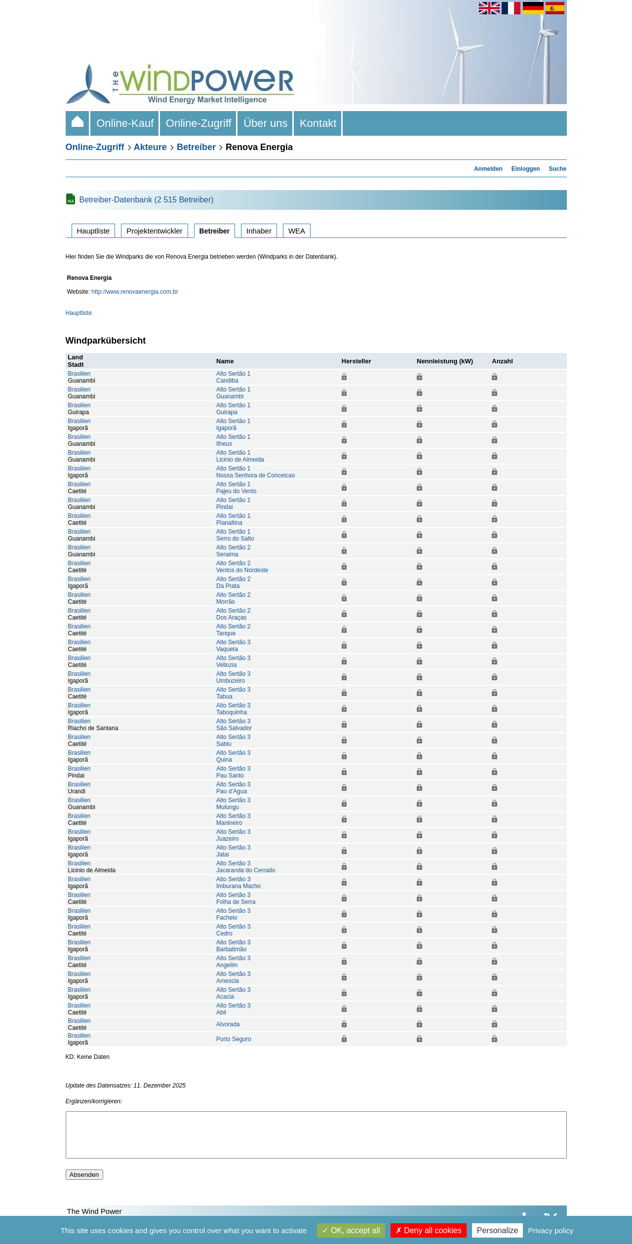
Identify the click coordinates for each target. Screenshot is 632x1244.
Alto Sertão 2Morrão (233, 598)
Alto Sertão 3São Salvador (234, 725)
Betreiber (196, 147)
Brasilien (79, 373)
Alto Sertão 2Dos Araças (233, 614)
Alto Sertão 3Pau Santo (233, 772)
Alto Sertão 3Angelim (233, 962)
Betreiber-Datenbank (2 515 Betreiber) (146, 199)
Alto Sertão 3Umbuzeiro (233, 677)
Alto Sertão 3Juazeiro (233, 835)
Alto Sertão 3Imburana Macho (238, 883)
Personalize (497, 1230)
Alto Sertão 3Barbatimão (233, 946)
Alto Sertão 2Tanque (233, 630)
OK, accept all (351, 1230)
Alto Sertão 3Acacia (233, 993)
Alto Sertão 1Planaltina (233, 519)
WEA (296, 231)
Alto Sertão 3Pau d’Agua (233, 788)
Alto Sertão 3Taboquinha (233, 709)
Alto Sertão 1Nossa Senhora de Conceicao (255, 472)
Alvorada (227, 1024)
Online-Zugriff (198, 123)
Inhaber (259, 231)
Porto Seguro (233, 1039)
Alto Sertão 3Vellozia (233, 661)
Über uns (265, 123)
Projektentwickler (154, 231)
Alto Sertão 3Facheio (233, 914)
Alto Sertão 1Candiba (233, 377)
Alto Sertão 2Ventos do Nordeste (242, 567)
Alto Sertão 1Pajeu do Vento (236, 488)
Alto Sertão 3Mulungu (233, 804)
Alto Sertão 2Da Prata (233, 582)
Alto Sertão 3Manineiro (233, 819)
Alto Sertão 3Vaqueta (233, 646)
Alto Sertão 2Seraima (233, 551)
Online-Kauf (125, 123)
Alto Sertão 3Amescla (233, 977)
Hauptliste (93, 231)
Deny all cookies (428, 1230)
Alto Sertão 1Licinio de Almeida (240, 456)
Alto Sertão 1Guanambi (233, 393)
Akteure (150, 147)
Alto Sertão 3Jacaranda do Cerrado (245, 867)
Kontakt (318, 123)
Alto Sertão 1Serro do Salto (235, 535)
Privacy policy (551, 1230)
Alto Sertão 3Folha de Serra (235, 898)
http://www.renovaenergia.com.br (134, 291)
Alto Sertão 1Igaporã (233, 424)
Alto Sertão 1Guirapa (233, 409)
